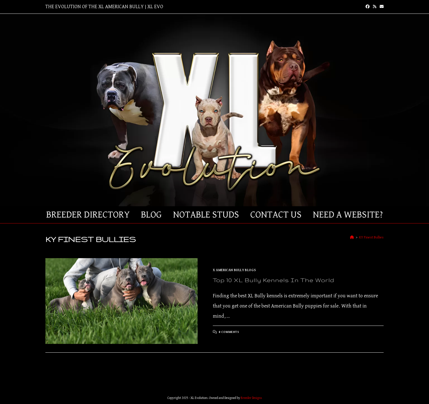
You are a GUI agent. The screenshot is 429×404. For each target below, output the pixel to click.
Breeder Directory (88, 214)
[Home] (352, 237)
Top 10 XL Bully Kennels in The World (273, 280)
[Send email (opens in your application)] (381, 7)
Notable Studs (206, 214)
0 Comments (229, 331)
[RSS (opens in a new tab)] (374, 7)
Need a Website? (348, 214)
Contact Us (276, 214)
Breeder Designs (251, 398)
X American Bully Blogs (234, 270)
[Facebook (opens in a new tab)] (367, 7)
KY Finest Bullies (371, 237)
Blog (151, 214)
